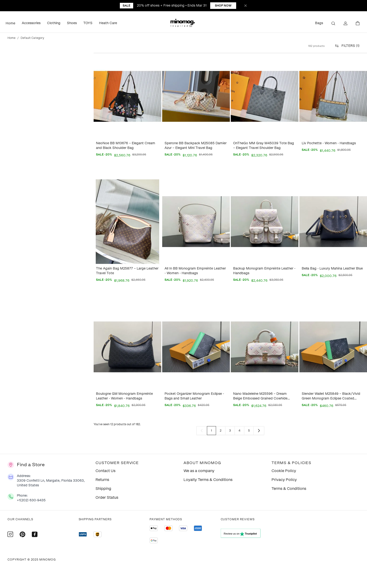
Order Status (106, 497)
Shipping (103, 488)
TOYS (87, 23)
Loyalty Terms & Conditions (208, 479)
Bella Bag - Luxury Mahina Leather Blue (332, 268)
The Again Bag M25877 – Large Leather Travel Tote (127, 270)
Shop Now (223, 5)
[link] (201, 430)
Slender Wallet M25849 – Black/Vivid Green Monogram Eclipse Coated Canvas (331, 396)
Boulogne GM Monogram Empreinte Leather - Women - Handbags (124, 396)
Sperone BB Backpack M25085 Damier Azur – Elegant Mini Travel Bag (196, 145)
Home (10, 23)
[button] (183, 23)
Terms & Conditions (289, 488)
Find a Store (31, 464)
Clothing (53, 23)
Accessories (31, 23)
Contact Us (105, 471)
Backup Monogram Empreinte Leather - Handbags (264, 270)
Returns (102, 479)
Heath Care (108, 23)
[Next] (258, 430)
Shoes (72, 23)
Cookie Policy (284, 471)
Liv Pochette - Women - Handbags (329, 143)
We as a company (199, 471)
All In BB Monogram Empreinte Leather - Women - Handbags (195, 270)
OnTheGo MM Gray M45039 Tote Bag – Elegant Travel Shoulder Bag (263, 145)
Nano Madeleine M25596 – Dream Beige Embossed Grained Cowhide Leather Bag (260, 396)
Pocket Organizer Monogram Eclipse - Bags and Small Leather (194, 396)
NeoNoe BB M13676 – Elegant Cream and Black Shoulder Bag (125, 145)
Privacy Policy (284, 479)
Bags (319, 23)
